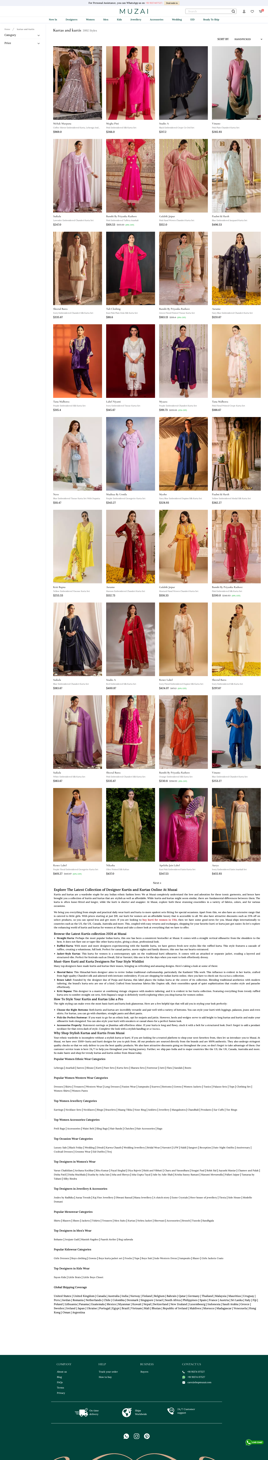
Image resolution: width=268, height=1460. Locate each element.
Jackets (86, 1220)
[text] (211, 11)
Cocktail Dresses (63, 1151)
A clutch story (162, 1197)
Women (90, 19)
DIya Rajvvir (134, 1170)
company (64, 1364)
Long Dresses (112, 1086)
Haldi (183, 1147)
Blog (59, 1377)
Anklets (152, 1109)
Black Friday (76, 1147)
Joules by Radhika (64, 1197)
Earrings (58, 1109)
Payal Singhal (118, 1170)
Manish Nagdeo (89, 1239)
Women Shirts (62, 1090)
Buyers (144, 1371)
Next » (157, 883)
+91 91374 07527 (193, 1371)
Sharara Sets (138, 1067)
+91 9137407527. (154, 2)
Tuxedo (196, 1220)
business (147, 1364)
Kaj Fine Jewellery (103, 1197)
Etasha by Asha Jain (99, 1174)
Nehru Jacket (144, 1220)
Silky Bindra (70, 1178)
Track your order (108, 1371)
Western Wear (94, 1086)
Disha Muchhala (77, 1174)
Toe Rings (231, 1109)
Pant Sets (109, 1067)
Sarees (80, 1067)
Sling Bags (102, 1128)
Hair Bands (116, 1128)
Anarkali (70, 1067)
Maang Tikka (125, 1109)
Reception (205, 1147)
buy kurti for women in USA (160, 919)
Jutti (162, 1067)
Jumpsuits (143, 1086)
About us (62, 1371)
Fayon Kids (60, 1277)
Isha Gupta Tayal (141, 1174)
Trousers (79, 1086)
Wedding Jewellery (134, 1147)
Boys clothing (79, 1258)
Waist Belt (88, 1128)
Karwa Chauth (114, 1147)
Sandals (178, 1067)
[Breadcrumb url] (7, 29)
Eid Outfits (99, 1151)
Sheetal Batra (225, 976)
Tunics (207, 1086)
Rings (100, 1109)
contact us (191, 1364)
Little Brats (74, 1277)
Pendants (206, 1109)
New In (53, 19)
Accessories (156, 19)
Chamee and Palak (248, 1170)
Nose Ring (140, 1109)
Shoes (76, 1220)
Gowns (178, 1086)
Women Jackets (193, 1086)
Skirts (68, 1086)
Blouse (90, 1067)
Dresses (58, 1086)
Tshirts (96, 1220)
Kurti (99, 1067)
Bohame (58, 1239)
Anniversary (243, 1147)
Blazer (196, 1258)
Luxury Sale (60, 1147)
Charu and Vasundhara (176, 1170)
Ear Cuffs (219, 1109)
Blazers (67, 1220)
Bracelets (110, 1109)
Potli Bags (59, 1128)
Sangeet (193, 1147)
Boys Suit (147, 1258)
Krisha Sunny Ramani (187, 1174)
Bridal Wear (153, 1147)
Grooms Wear (83, 1151)
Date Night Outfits (223, 1147)
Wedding (177, 19)
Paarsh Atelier (108, 1239)
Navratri (166, 1147)
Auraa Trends (83, 1197)
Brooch (186, 1220)
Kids (119, 19)
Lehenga (58, 1067)
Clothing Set (244, 1086)
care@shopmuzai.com (196, 1382)
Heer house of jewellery (203, 1197)
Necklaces (89, 1109)
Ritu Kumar (102, 1170)
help (102, 1364)
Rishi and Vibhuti (152, 1170)
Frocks (128, 1258)
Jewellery (135, 19)
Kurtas (131, 1220)
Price (7, 43)
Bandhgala (208, 1220)
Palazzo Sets (220, 1086)
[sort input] (246, 39)
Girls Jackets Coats (212, 1258)
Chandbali (193, 1109)
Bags (159, 1128)
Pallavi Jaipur (232, 1174)
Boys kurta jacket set (111, 1258)
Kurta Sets (123, 1067)
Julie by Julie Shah (162, 1174)
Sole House (234, 1197)
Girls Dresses (61, 1258)
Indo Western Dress (165, 1258)
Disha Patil (60, 1174)
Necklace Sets (73, 1109)
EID (192, 19)
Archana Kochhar (84, 1170)
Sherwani (159, 1220)
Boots (188, 1067)
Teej (109, 1151)
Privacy (61, 1392)
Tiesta (222, 1197)
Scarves (155, 1086)
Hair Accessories (145, 1128)
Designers (71, 19)
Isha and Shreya (121, 1174)
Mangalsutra (179, 1109)
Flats (169, 1067)
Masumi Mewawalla (212, 1174)
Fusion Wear (129, 1086)
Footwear (152, 1067)
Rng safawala (125, 1239)
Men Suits (120, 1220)
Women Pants (80, 1090)
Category (10, 35)
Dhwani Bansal (124, 1197)
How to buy (105, 1377)
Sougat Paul (197, 1170)
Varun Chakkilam (63, 1170)
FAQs (60, 1382)
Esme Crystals (180, 1197)
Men (105, 19)
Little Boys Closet (93, 1277)
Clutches (155, 1029)
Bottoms (167, 1086)
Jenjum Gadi (72, 1239)
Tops (231, 1086)
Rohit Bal (211, 1170)
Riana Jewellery (143, 1197)
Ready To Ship (211, 19)
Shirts (57, 1220)
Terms (60, 1387)
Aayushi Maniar (227, 1170)
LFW (175, 1147)
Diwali (100, 1147)
